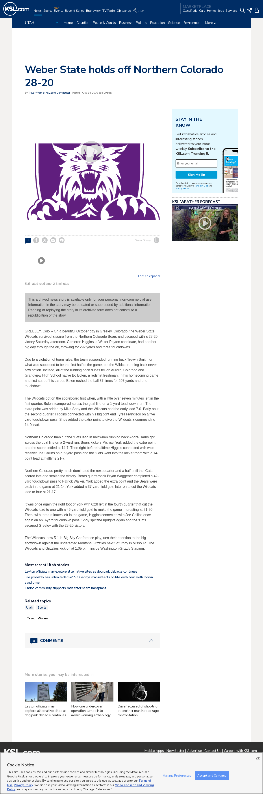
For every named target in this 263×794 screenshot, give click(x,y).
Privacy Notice (182, 188)
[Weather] (139, 12)
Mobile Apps (154, 750)
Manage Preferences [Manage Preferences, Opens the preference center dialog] (177, 775)
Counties (82, 22)
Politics (141, 22)
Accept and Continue (211, 775)
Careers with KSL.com (240, 750)
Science (174, 22)
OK (258, 758)
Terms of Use (201, 185)
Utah (29, 607)
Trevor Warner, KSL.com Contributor (49, 92)
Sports (41, 607)
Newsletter (175, 750)
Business (125, 22)
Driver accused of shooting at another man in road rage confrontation (138, 711)
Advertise (194, 750)
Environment (192, 22)
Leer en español (149, 276)
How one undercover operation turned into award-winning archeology (91, 711)
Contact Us (212, 750)
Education (157, 22)
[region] (131, 773)
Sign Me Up (196, 175)
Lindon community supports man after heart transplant (65, 588)
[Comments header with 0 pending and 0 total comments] (92, 640)
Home (68, 22)
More (210, 22)
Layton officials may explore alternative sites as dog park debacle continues (81, 571)
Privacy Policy (23, 785)
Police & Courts (104, 22)
